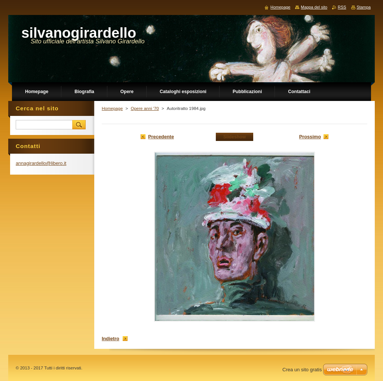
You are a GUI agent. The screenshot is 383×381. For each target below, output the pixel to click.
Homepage (112, 108)
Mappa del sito (314, 7)
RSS (342, 7)
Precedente (161, 136)
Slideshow (234, 136)
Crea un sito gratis (302, 369)
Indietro (110, 338)
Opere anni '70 (145, 108)
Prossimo (310, 136)
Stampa (364, 7)
